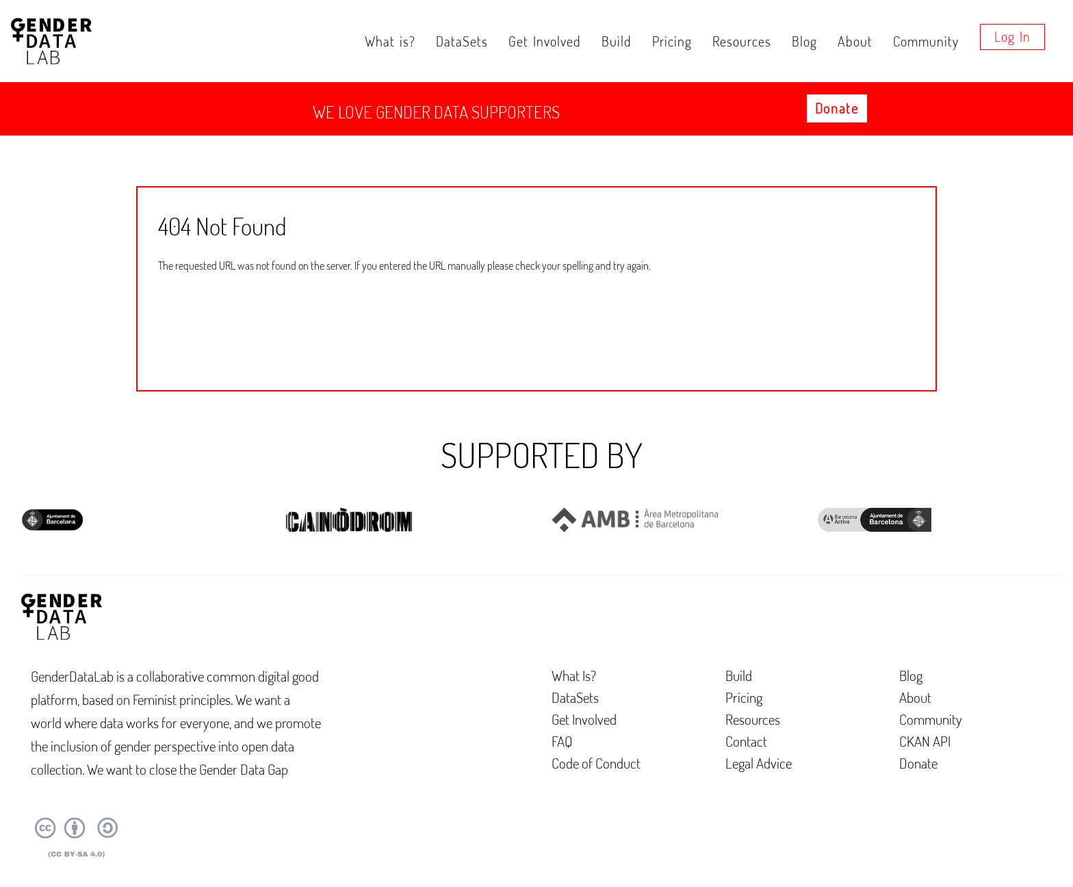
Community (926, 41)
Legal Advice (758, 763)
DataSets (462, 41)
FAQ (562, 741)
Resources (741, 41)
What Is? (574, 675)
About (855, 41)
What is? (390, 41)
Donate (837, 108)
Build (617, 41)
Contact (746, 741)
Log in (1012, 36)
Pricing (672, 41)
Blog (804, 41)
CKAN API (925, 741)
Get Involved (544, 41)
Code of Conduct (596, 763)
